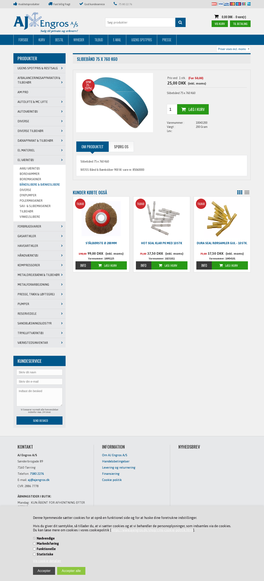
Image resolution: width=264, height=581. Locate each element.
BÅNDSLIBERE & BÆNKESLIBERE (40, 184)
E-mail (117, 39)
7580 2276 (37, 473)
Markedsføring (48, 543)
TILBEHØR (26, 211)
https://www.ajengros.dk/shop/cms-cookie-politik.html (152, 530)
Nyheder (79, 39)
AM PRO (23, 92)
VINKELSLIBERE (30, 216)
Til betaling (240, 23)
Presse (166, 39)
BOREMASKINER (30, 179)
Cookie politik (112, 480)
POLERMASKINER (31, 200)
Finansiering (110, 473)
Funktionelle (46, 549)
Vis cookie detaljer (47, 561)
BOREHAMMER (29, 174)
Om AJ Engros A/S (114, 455)
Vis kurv (220, 23)
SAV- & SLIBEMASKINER (35, 206)
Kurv (42, 39)
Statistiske (45, 554)
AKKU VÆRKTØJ (30, 168)
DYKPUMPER (28, 195)
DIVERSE (25, 190)
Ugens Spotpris (141, 39)
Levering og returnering (118, 467)
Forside (23, 39)
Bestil (59, 39)
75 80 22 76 (125, 4)
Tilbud (98, 39)
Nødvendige (46, 538)
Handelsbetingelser (116, 461)
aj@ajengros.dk (39, 480)
